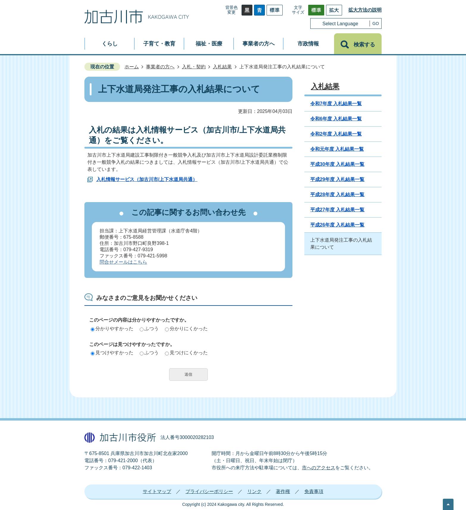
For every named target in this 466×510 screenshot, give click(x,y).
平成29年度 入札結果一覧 (337, 179)
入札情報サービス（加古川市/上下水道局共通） (146, 179)
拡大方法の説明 (365, 9)
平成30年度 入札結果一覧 (337, 164)
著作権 (283, 491)
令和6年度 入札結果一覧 (336, 118)
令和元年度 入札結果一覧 (337, 149)
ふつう (149, 328)
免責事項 (313, 491)
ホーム (132, 66)
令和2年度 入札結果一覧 (336, 133)
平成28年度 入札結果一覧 (337, 194)
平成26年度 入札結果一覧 (337, 224)
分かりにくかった (186, 328)
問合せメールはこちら (123, 262)
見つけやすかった (112, 352)
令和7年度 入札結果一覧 (336, 103)
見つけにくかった (186, 352)
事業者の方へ (160, 66)
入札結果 (222, 66)
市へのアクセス (318, 467)
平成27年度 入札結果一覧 (337, 209)
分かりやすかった (112, 328)
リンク (254, 491)
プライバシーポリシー (209, 491)
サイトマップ (157, 491)
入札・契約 (194, 66)
